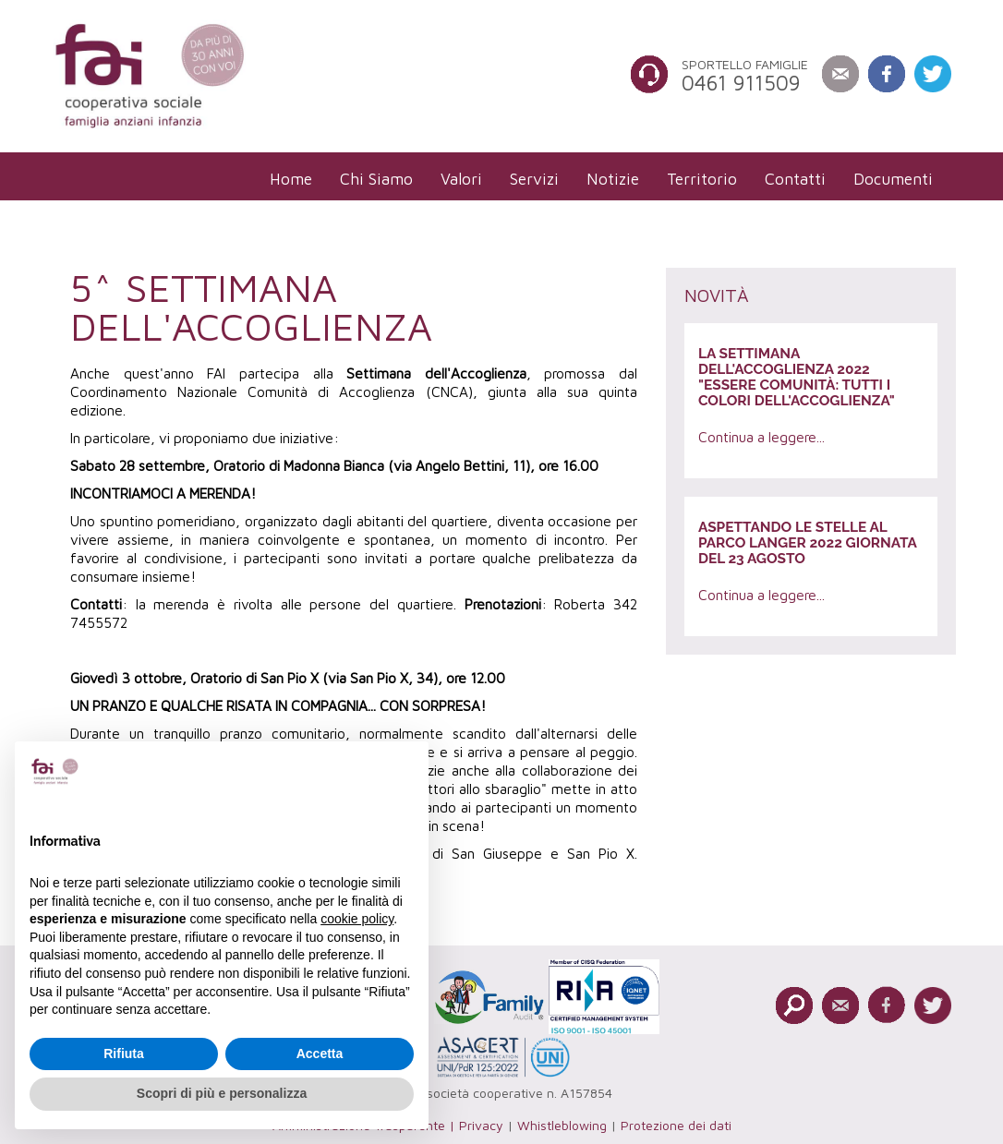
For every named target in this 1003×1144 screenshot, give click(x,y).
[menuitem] (291, 178)
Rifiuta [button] (123, 1053)
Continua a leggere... (761, 436)
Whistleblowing (562, 1125)
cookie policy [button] (356, 918)
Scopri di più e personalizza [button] (222, 1093)
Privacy (481, 1125)
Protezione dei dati (676, 1125)
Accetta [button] (320, 1053)
